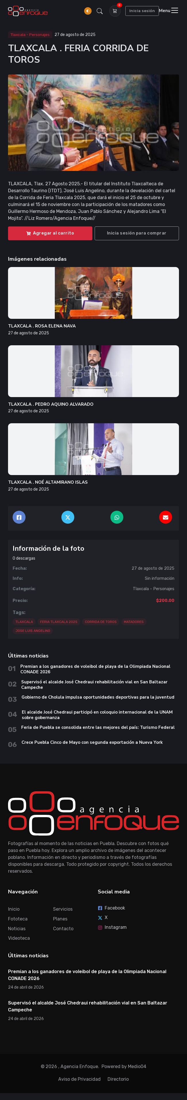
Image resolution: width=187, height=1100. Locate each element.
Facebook (111, 908)
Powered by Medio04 (124, 1066)
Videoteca (19, 938)
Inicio (14, 909)
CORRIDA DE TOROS (101, 622)
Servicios (63, 909)
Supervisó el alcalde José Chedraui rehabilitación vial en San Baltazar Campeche (94, 684)
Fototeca (18, 919)
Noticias (17, 928)
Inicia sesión (142, 11)
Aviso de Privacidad (79, 1079)
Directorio (118, 1079)
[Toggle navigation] (169, 11)
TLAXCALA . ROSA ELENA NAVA (42, 326)
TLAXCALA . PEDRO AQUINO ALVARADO (51, 404)
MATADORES (134, 622)
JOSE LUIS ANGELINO (32, 631)
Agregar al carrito (50, 233)
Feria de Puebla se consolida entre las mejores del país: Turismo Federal (98, 727)
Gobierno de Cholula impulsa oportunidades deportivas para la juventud (98, 697)
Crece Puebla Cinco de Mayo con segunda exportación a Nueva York (92, 742)
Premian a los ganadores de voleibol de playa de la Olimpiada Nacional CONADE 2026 (95, 669)
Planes (60, 919)
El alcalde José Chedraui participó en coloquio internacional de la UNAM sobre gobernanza (97, 714)
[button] (100, 11)
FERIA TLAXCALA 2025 (58, 622)
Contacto (63, 928)
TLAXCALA (24, 622)
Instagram (112, 927)
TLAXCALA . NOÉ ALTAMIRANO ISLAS (48, 482)
